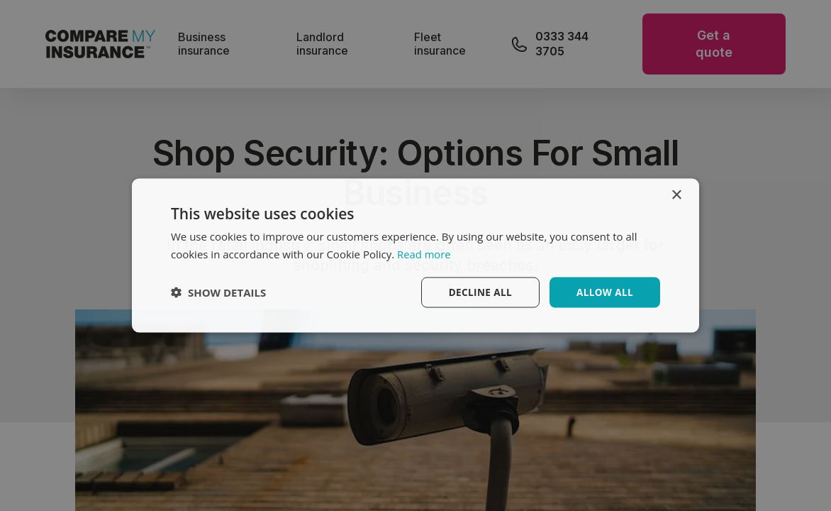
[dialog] (415, 255)
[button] (218, 292)
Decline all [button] (477, 292)
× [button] (676, 194)
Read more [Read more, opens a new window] (424, 253)
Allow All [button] (603, 292)
